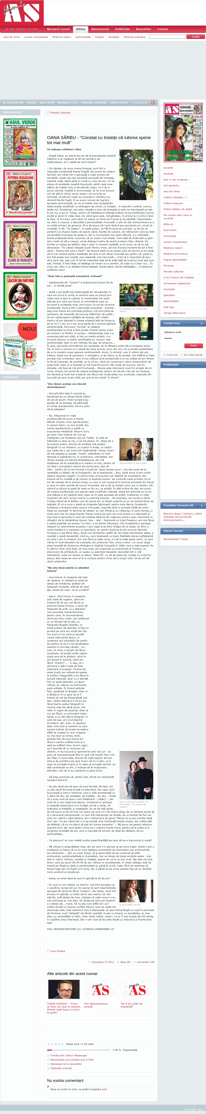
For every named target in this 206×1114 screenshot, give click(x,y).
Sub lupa (169, 307)
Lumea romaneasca (36, 36)
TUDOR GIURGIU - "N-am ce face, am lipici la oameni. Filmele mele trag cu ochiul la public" (64, 996)
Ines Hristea (57, 951)
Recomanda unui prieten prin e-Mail (71, 1059)
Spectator (169, 295)
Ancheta (168, 173)
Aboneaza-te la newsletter (66, 1063)
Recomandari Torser (176, 539)
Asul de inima (12, 36)
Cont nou (172, 354)
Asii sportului (171, 185)
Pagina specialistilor (175, 259)
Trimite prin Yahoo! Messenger (68, 1055)
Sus (200, 1109)
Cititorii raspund (173, 203)
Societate (169, 289)
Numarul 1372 (68, 102)
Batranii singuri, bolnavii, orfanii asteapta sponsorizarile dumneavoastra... (183, 516)
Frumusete (170, 236)
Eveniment (170, 230)
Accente (168, 167)
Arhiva (80, 29)
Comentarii (145, 962)
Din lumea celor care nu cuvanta (178, 217)
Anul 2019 (46, 102)
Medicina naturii (61, 36)
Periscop (169, 265)
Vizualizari (103, 962)
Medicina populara (134, 36)
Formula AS (15, 102)
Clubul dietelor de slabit (178, 209)
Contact (162, 29)
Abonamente (100, 29)
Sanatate (113, 36)
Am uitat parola (193, 354)
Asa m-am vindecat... (177, 179)
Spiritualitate (83, 36)
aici (104, 1089)
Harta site (190, 1109)
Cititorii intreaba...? (175, 197)
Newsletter (143, 29)
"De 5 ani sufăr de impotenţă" (137, 993)
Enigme (99, 36)
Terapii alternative (175, 312)
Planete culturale (94, 102)
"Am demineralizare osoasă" (101, 993)
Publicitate (122, 29)
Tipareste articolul (61, 1068)
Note (125, 962)
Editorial (168, 224)
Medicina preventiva (176, 253)
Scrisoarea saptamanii (177, 283)
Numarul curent (58, 29)
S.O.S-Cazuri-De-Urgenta (179, 277)
